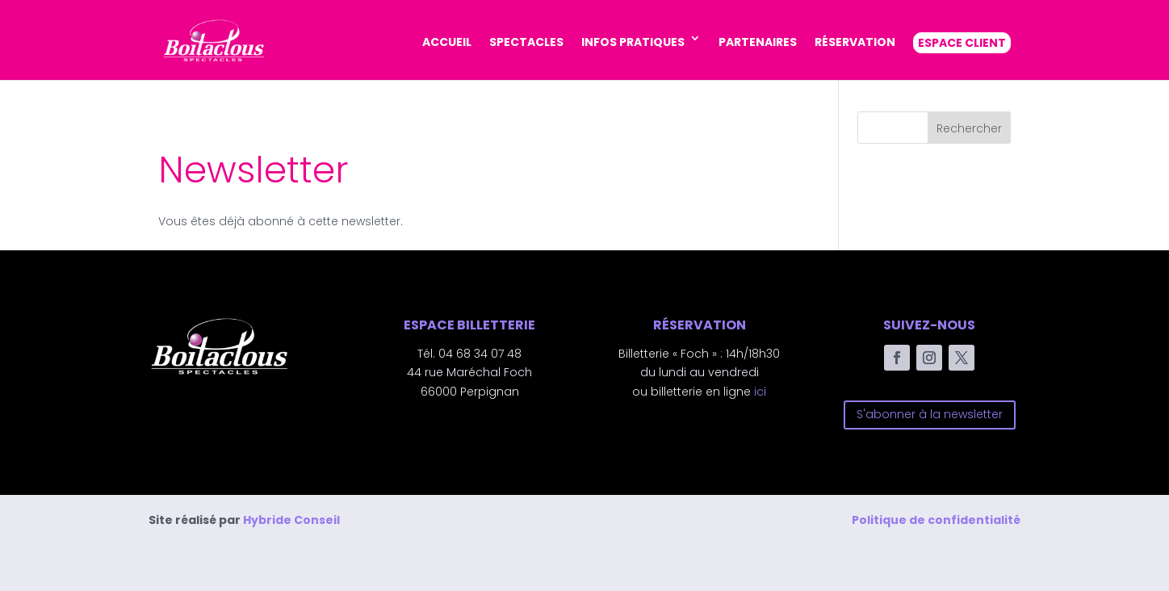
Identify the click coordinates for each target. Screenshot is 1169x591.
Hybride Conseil (291, 520)
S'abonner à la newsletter (930, 414)
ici (760, 392)
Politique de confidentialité (936, 520)
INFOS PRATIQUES (633, 42)
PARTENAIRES (758, 42)
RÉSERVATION (855, 42)
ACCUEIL (446, 42)
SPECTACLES (526, 42)
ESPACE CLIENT (962, 43)
